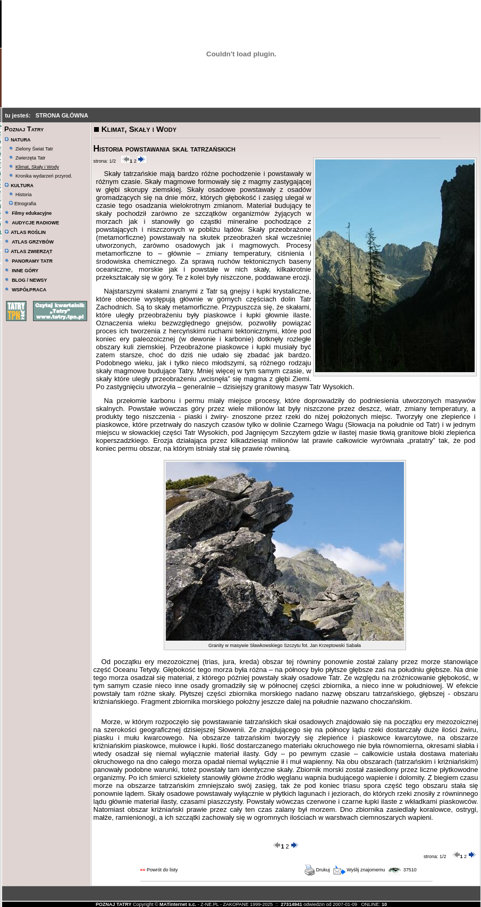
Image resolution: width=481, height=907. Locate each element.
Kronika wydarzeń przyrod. (43, 176)
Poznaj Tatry (24, 129)
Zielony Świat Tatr (34, 149)
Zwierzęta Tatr (30, 158)
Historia (23, 194)
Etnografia (23, 203)
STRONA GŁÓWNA (62, 115)
